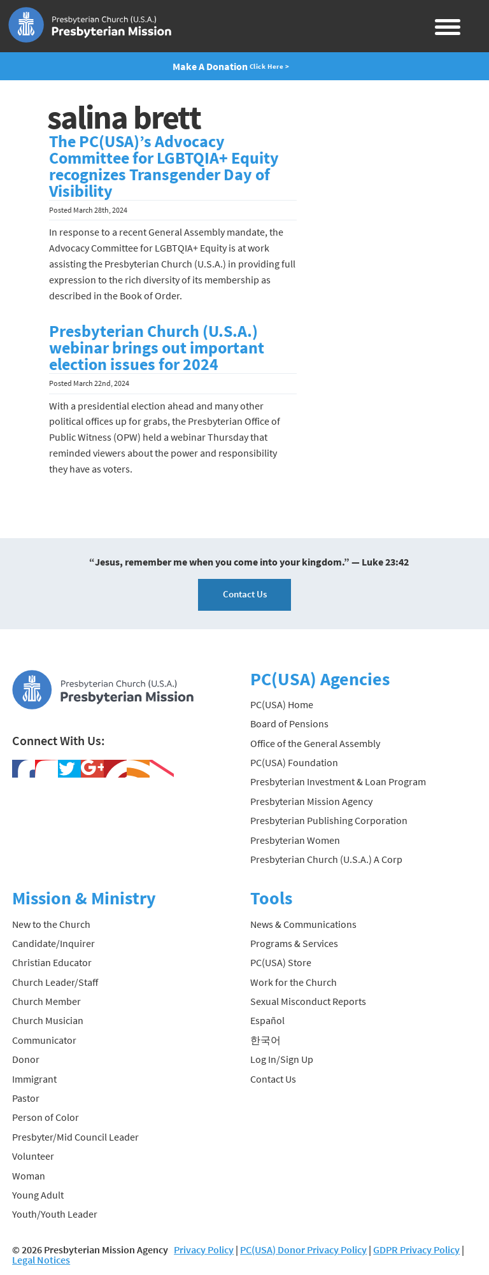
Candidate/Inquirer (53, 943)
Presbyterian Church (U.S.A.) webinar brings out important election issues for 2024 (156, 347)
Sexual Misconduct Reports (308, 1001)
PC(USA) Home (281, 704)
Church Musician (47, 1020)
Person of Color (45, 1117)
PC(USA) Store (280, 962)
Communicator (44, 1040)
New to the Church (51, 924)
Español (267, 1020)
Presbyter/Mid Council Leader (75, 1136)
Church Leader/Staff (55, 982)
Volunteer (33, 1156)
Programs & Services (294, 943)
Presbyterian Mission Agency (311, 801)
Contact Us (245, 594)
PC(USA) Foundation (294, 762)
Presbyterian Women (295, 840)
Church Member (46, 1001)
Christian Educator (52, 962)
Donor (25, 1059)
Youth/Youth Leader (54, 1213)
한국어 (265, 1040)
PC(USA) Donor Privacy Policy (303, 1249)
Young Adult (38, 1194)
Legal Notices (41, 1259)
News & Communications (303, 924)
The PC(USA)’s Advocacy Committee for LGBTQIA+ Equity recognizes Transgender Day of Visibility (164, 166)
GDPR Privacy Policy (416, 1249)
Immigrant (34, 1078)
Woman (28, 1175)
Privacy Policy (204, 1249)
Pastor (25, 1098)
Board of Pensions (289, 723)
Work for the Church (293, 982)
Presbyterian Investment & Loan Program (338, 781)
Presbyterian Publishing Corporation (329, 820)
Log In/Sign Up (281, 1059)
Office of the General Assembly (315, 743)
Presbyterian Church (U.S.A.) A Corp (326, 859)
